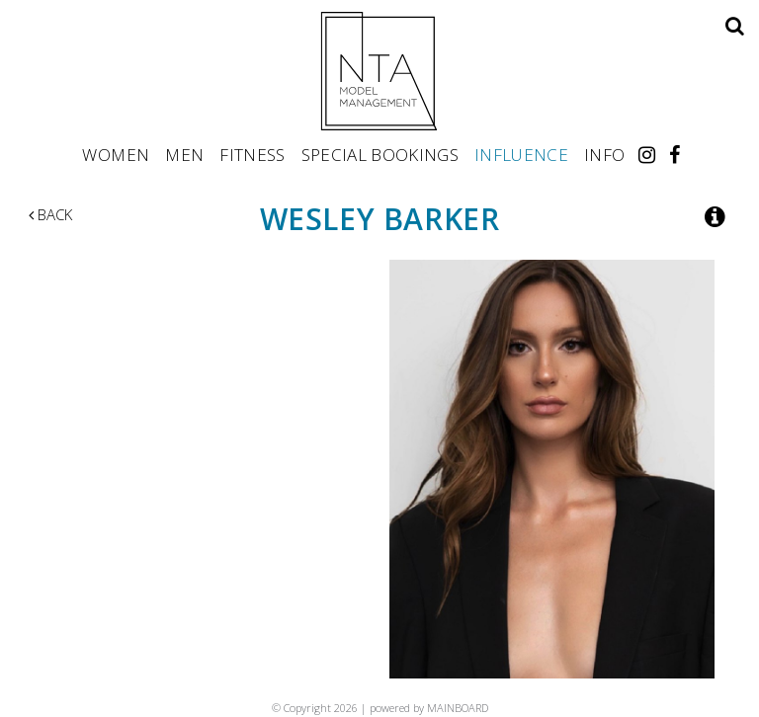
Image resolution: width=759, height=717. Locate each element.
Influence (521, 154)
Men (184, 154)
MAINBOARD (457, 707)
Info (604, 154)
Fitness (252, 154)
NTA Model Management (379, 71)
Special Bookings (380, 154)
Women (115, 154)
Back (50, 214)
